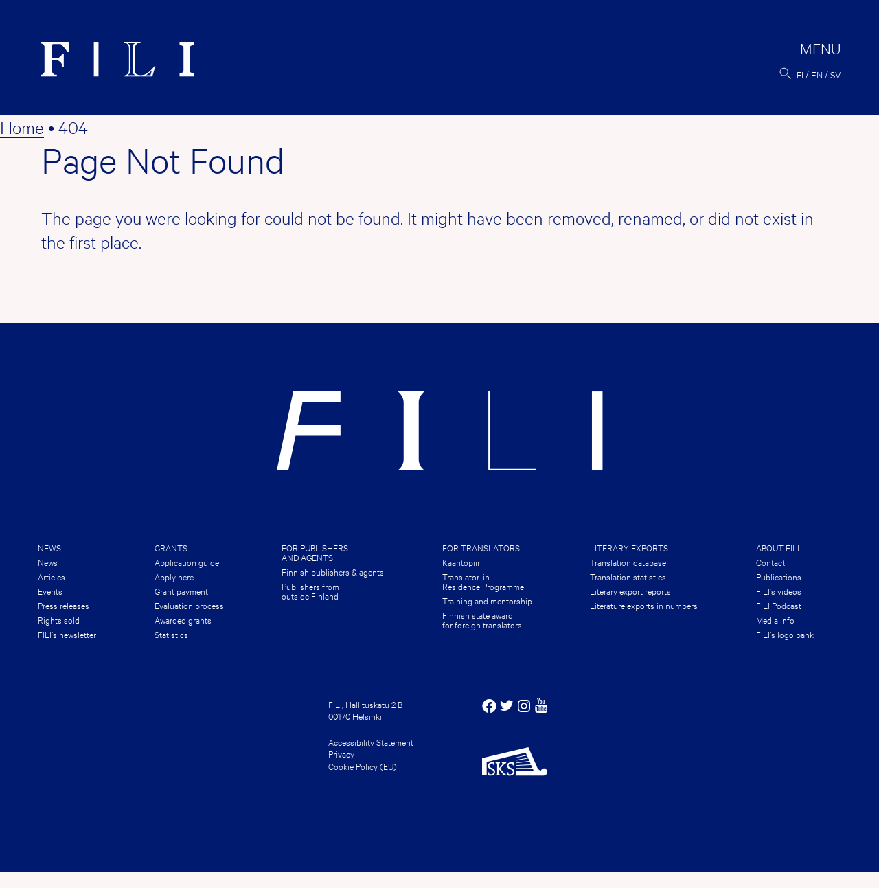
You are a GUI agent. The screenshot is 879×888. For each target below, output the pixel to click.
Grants (171, 547)
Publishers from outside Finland (310, 590)
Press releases (63, 605)
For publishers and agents (315, 552)
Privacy (341, 753)
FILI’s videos (778, 590)
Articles (51, 576)
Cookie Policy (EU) (362, 766)
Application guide (187, 562)
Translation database (628, 562)
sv (835, 74)
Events (50, 590)
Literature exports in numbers (644, 605)
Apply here (174, 576)
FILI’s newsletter (67, 634)
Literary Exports (629, 547)
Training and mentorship (487, 600)
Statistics (171, 634)
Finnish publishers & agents (333, 571)
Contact (770, 562)
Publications (778, 576)
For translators (481, 547)
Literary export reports (630, 590)
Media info (775, 619)
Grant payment (181, 590)
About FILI (777, 547)
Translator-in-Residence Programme (483, 581)
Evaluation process (189, 605)
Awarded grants (183, 619)
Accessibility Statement (370, 742)
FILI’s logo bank (785, 634)
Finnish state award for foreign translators (482, 619)
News (49, 547)
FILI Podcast (778, 605)
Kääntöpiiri (462, 562)
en (817, 74)
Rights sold (59, 619)
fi (800, 74)
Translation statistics (628, 576)
